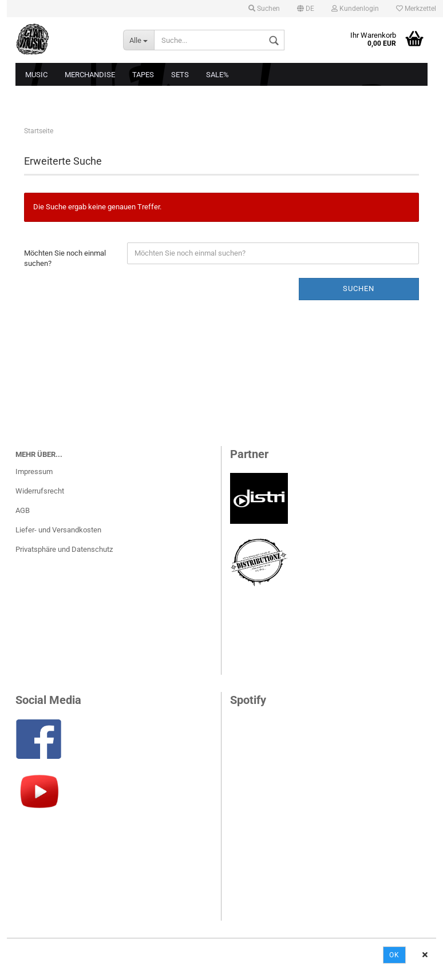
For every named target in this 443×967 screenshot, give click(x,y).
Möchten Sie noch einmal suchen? (65, 258)
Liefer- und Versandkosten (58, 530)
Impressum (34, 471)
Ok (394, 955)
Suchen (264, 9)
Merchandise (90, 74)
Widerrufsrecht (39, 491)
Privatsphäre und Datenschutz (64, 549)
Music (36, 74)
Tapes (143, 74)
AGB (22, 510)
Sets (180, 74)
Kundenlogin (355, 9)
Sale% (217, 74)
